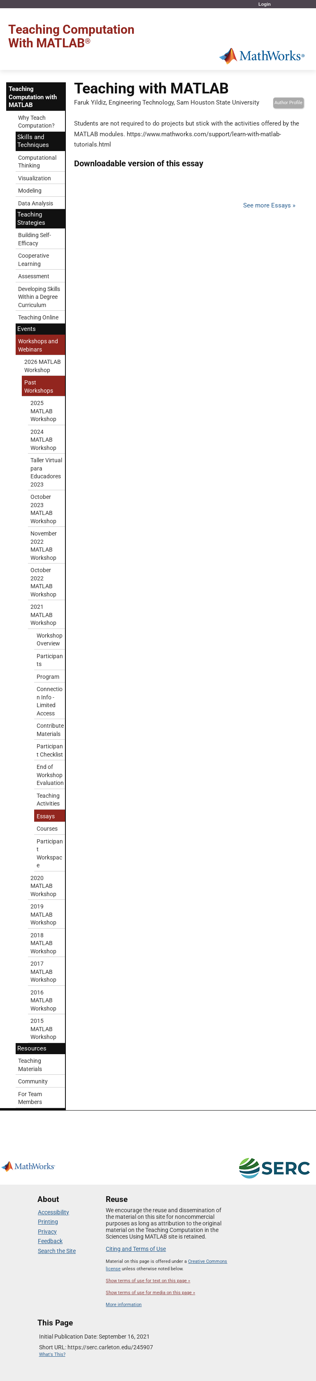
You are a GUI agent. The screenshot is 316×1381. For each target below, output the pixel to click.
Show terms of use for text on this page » (148, 1280)
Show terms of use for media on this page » (150, 1292)
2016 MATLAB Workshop (43, 1000)
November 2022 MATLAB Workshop (43, 545)
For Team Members (30, 1098)
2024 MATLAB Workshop (43, 440)
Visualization (34, 178)
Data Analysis (35, 203)
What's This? (52, 1354)
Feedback (50, 1241)
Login (264, 4)
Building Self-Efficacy (34, 239)
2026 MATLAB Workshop (42, 366)
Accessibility (53, 1212)
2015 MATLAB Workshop (43, 1029)
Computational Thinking (37, 161)
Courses (47, 828)
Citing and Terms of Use (136, 1249)
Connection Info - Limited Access (50, 701)
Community (33, 1081)
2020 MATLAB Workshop (43, 886)
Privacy (47, 1231)
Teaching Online (38, 317)
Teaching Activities (48, 799)
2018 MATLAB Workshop (43, 943)
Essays (46, 816)
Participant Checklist (50, 750)
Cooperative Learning (33, 259)
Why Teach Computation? (36, 121)
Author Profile (288, 102)
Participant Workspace (50, 853)
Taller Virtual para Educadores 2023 (46, 472)
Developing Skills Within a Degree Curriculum (39, 297)
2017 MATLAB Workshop (43, 971)
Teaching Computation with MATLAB (33, 97)
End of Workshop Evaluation (50, 775)
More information (124, 1304)
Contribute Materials (50, 729)
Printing (48, 1221)
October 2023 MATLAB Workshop (43, 509)
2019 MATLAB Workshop (43, 914)
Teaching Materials (30, 1064)
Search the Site (57, 1251)
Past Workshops (38, 386)
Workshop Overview (50, 639)
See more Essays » (269, 205)
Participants (50, 660)
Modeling (30, 190)
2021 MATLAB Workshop (43, 614)
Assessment (33, 276)
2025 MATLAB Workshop (43, 411)
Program (48, 676)
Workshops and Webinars (38, 345)
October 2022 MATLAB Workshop (43, 582)
